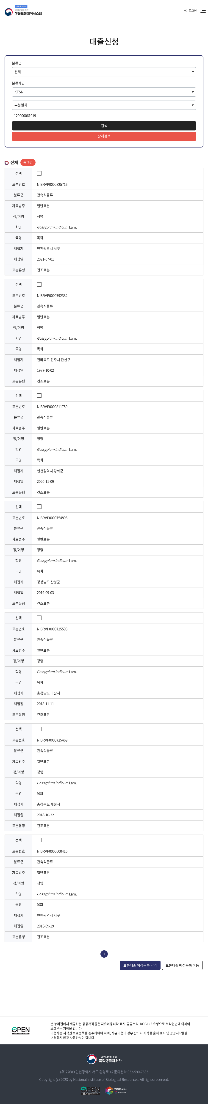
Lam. (57, 227)
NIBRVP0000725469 (52, 740)
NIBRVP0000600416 (52, 851)
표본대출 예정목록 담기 (140, 965)
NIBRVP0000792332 (52, 295)
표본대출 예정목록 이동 (182, 965)
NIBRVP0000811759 (52, 406)
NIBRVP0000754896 (52, 517)
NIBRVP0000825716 (52, 184)
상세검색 (104, 136)
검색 (104, 125)
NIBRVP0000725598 (52, 628)
